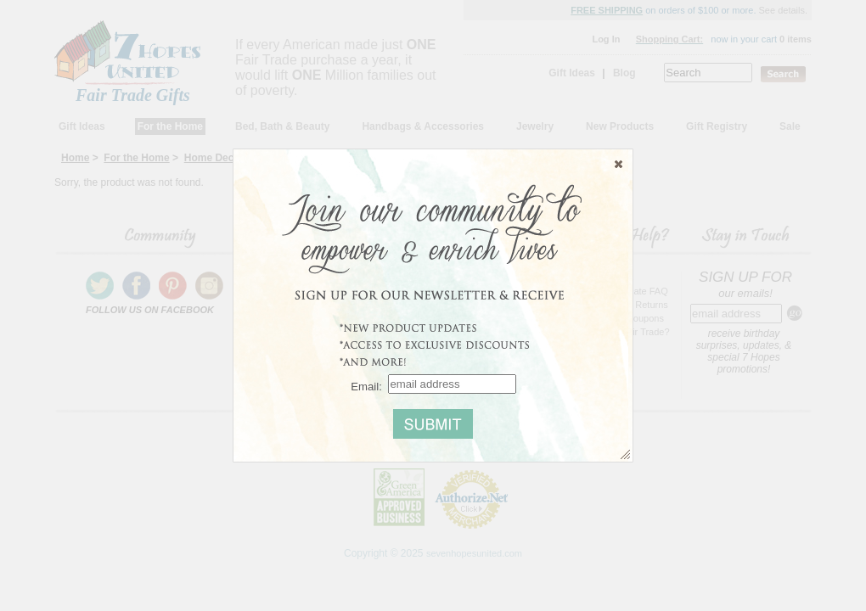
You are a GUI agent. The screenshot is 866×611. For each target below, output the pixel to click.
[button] (618, 163)
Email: (366, 385)
